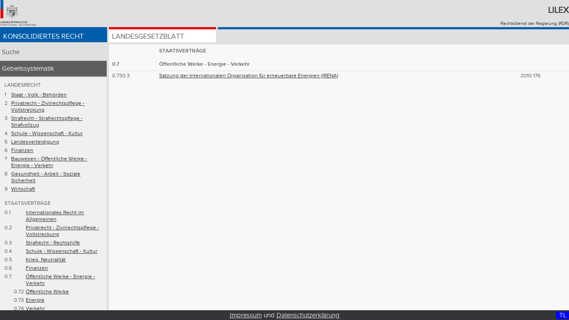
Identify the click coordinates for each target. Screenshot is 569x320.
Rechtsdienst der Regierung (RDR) (535, 23)
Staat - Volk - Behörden (39, 95)
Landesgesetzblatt (148, 36)
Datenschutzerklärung (308, 315)
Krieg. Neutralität (46, 259)
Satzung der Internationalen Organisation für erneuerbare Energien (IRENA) (248, 75)
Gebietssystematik (28, 68)
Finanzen (22, 150)
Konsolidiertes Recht (43, 36)
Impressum (246, 315)
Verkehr (35, 308)
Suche (11, 52)
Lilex (558, 10)
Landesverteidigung (35, 142)
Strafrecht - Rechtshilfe (53, 243)
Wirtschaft (23, 189)
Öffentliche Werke (47, 291)
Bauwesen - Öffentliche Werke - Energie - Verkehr (49, 162)
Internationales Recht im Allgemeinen (55, 216)
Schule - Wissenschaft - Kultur (47, 133)
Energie (35, 300)
